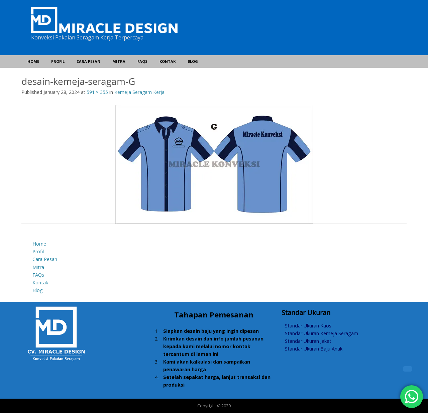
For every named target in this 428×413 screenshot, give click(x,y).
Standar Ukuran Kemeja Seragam (321, 333)
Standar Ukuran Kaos (308, 325)
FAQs (142, 61)
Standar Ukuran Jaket (308, 341)
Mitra (118, 61)
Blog (193, 61)
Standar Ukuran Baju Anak (313, 349)
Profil (58, 61)
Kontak (167, 61)
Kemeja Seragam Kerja (139, 92)
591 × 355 (97, 92)
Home (33, 61)
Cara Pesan (88, 61)
